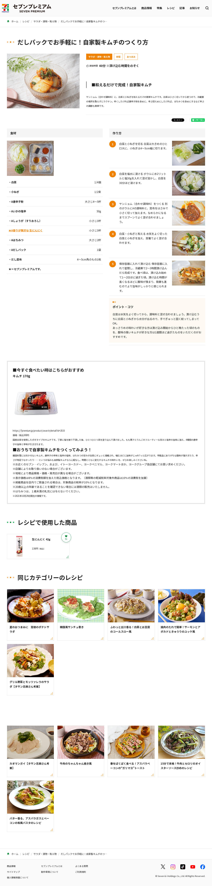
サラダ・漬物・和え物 (45, 21)
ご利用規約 (80, 871)
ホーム (12, 21)
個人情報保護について (17, 877)
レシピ (171, 8)
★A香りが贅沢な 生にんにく (26, 230)
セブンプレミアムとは (124, 8)
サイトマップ (13, 871)
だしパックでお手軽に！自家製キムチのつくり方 (86, 21)
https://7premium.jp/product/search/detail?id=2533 (39, 430)
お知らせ (195, 8)
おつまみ (131, 56)
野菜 (118, 56)
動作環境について (49, 871)
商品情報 (146, 8)
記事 (182, 8)
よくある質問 (81, 866)
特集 (159, 8)
